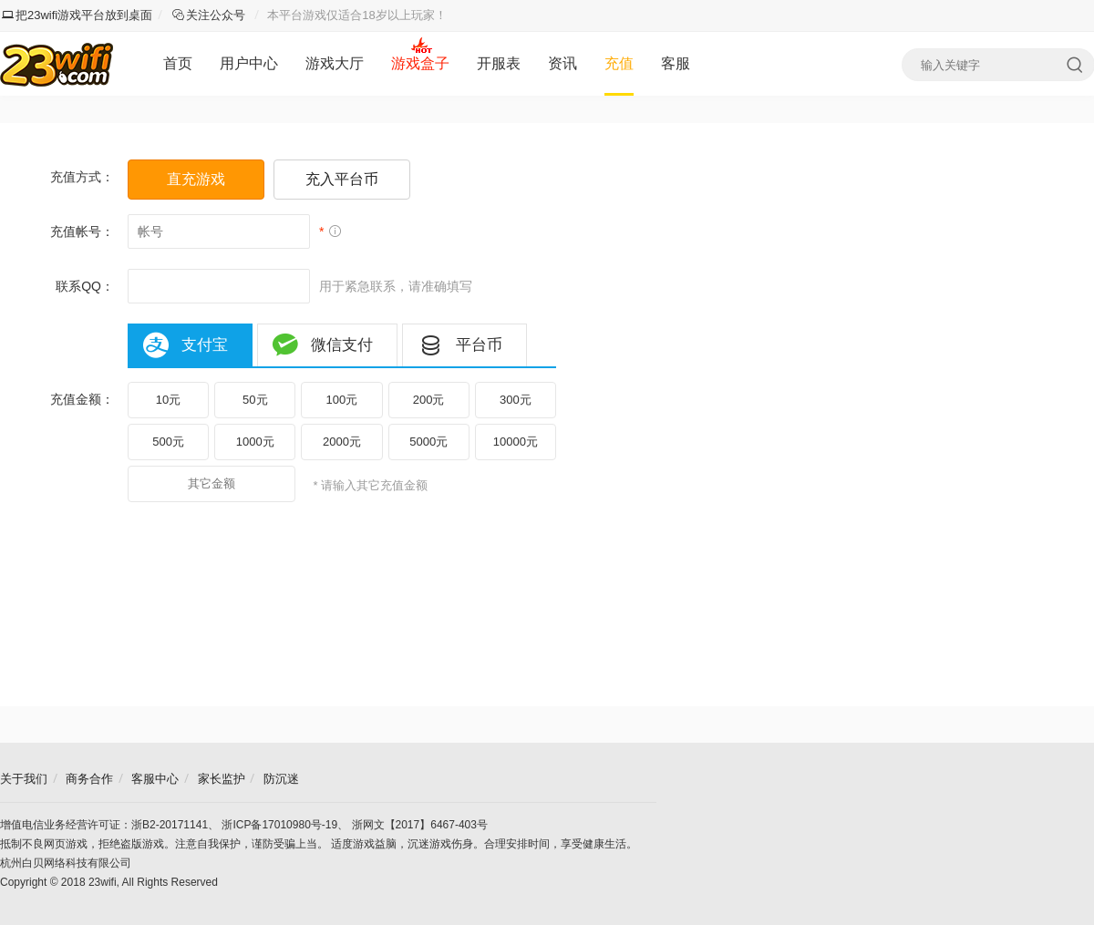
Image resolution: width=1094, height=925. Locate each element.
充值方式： (82, 177)
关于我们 (23, 779)
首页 (177, 63)
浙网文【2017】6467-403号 (420, 824)
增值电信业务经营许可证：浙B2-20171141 (104, 824)
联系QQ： (85, 286)
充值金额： (82, 399)
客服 (675, 63)
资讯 (562, 63)
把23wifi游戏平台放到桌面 (77, 15)
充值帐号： (82, 231)
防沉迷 (281, 779)
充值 (619, 63)
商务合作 (89, 779)
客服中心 (155, 779)
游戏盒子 (420, 63)
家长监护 (221, 779)
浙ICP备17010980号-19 (279, 824)
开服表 (499, 63)
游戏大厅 (334, 63)
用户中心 (249, 63)
